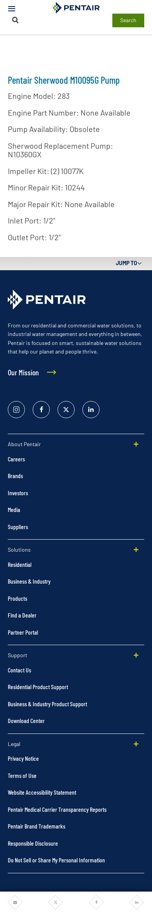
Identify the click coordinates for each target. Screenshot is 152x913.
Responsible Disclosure (33, 843)
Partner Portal (23, 632)
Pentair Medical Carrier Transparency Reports (57, 809)
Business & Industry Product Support (47, 703)
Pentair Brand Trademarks (36, 826)
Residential (19, 564)
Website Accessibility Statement (42, 792)
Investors (18, 492)
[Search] (15, 20)
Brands (15, 475)
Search (128, 20)
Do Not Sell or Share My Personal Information (56, 860)
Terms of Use (22, 775)
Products (17, 598)
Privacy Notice (23, 758)
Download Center (26, 720)
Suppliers (18, 526)
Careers (16, 459)
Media (14, 509)
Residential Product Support (38, 686)
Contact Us (19, 670)
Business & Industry (29, 581)
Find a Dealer (22, 615)
